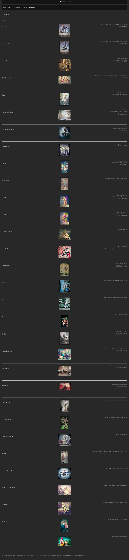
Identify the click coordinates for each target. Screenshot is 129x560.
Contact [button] (32, 7)
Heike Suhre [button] (7, 7)
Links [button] (24, 7)
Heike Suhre (61, 2)
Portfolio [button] (17, 7)
